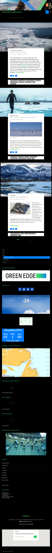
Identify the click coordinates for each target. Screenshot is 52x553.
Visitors (7, 485)
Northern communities (30, 233)
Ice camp (21, 82)
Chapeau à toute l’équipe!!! (18, 52)
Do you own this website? (19, 536)
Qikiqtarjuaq (28, 82)
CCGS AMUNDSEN (5, 259)
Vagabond (13, 83)
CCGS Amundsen (23, 66)
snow (29, 158)
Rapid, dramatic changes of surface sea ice (23, 117)
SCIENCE (3, 254)
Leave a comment (23, 54)
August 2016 (5, 465)
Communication (30, 80)
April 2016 (4, 475)
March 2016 (4, 477)
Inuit (22, 233)
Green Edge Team (14, 82)
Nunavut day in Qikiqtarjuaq (19, 197)
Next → (32, 240)
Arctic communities (15, 233)
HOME (3, 249)
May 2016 (4, 472)
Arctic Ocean (14, 80)
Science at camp (22, 158)
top (34, 82)
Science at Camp (14, 115)
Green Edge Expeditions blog (12, 12)
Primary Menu (50, 12)
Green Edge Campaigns (8, 257)
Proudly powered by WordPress (8, 551)
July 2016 (4, 467)
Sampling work (14, 158)
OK (35, 536)
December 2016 (5, 463)
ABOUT (3, 252)
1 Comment (20, 119)
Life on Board (19, 50)
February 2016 (5, 480)
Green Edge (38, 80)
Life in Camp (12, 50)
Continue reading (20, 72)
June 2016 (4, 470)
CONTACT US (4, 262)
